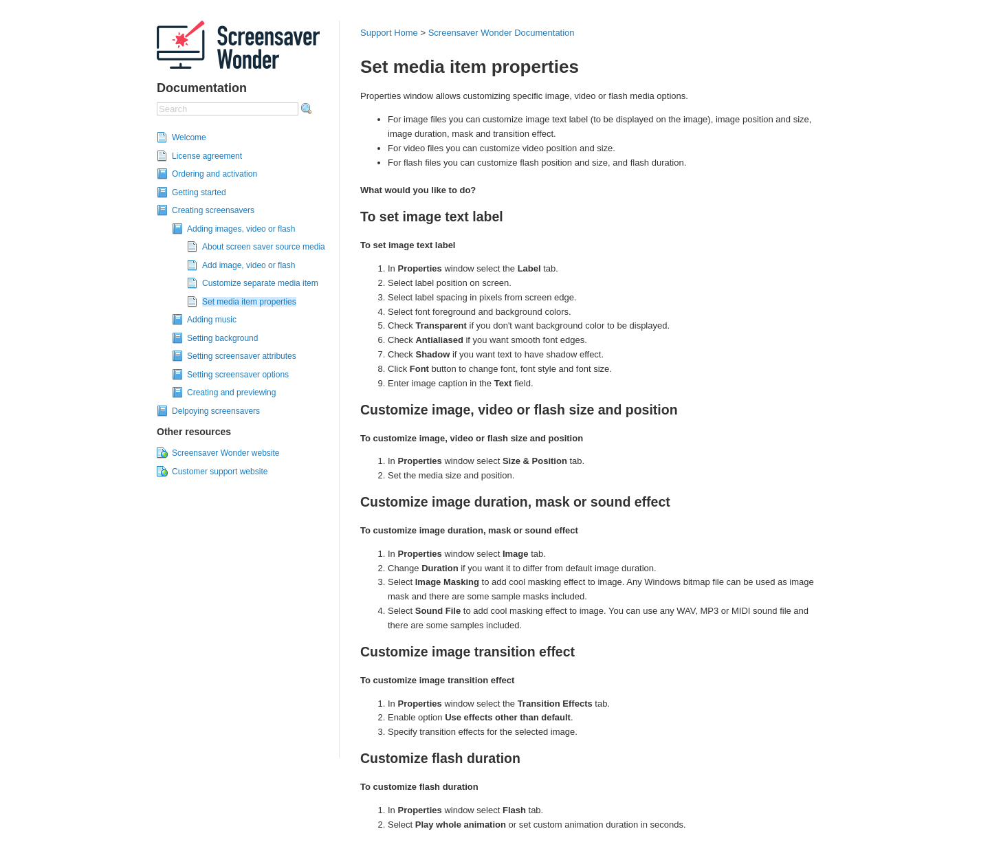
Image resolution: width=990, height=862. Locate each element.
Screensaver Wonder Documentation (501, 32)
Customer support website (219, 471)
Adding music (211, 319)
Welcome (189, 137)
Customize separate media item (260, 283)
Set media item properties (249, 302)
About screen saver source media (263, 247)
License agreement (207, 156)
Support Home (389, 32)
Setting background (222, 338)
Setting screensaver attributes (241, 356)
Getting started (199, 192)
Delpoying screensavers (216, 411)
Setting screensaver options (238, 374)
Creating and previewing (231, 392)
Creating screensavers (213, 210)
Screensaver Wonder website (226, 453)
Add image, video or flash (248, 265)
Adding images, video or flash (241, 229)
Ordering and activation (214, 174)
